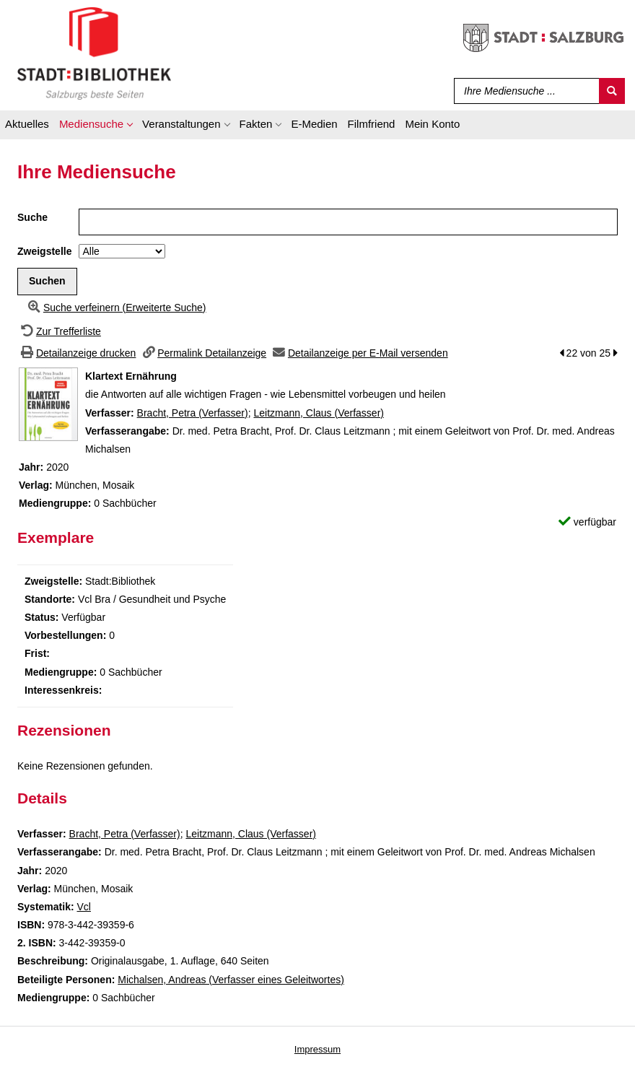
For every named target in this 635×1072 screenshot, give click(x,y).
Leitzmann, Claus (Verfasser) (318, 413)
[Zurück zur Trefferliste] (59, 331)
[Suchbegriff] (523, 90)
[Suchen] (612, 91)
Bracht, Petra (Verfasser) (192, 413)
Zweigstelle (44, 251)
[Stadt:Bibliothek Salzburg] (94, 52)
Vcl (83, 906)
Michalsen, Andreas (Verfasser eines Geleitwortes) (231, 979)
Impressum (317, 1049)
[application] (95, 126)
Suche (32, 217)
